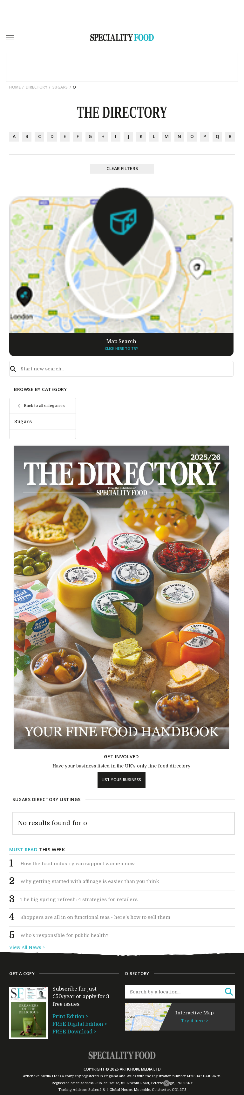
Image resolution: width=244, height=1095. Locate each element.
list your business (121, 779)
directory (37, 87)
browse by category (40, 389)
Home (15, 87)
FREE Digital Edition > (79, 1024)
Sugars (60, 87)
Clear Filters (122, 168)
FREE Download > (74, 1032)
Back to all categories (44, 405)
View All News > (27, 947)
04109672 (211, 1076)
